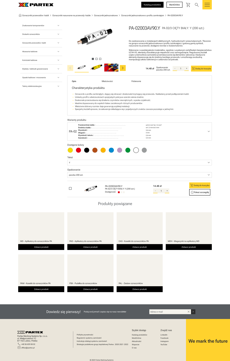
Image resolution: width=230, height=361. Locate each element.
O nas (134, 348)
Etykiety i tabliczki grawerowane (35, 69)
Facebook (164, 338)
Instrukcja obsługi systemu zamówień (92, 341)
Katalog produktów (139, 335)
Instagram (164, 341)
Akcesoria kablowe (29, 52)
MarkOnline (136, 338)
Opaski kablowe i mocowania (34, 78)
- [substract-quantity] (155, 190)
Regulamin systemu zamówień (89, 338)
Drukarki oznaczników (31, 34)
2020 (117, 344)
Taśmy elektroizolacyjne (32, 86)
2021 (121, 344)
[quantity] (181, 68)
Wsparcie (135, 345)
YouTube (163, 345)
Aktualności (136, 341)
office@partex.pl (28, 348)
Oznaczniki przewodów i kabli (34, 43)
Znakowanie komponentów (33, 26)
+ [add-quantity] (186, 68)
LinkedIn (163, 335)
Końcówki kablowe (29, 60)
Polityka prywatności (85, 335)
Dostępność (110, 192)
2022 (126, 344)
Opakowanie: (162, 67)
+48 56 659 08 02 (28, 344)
